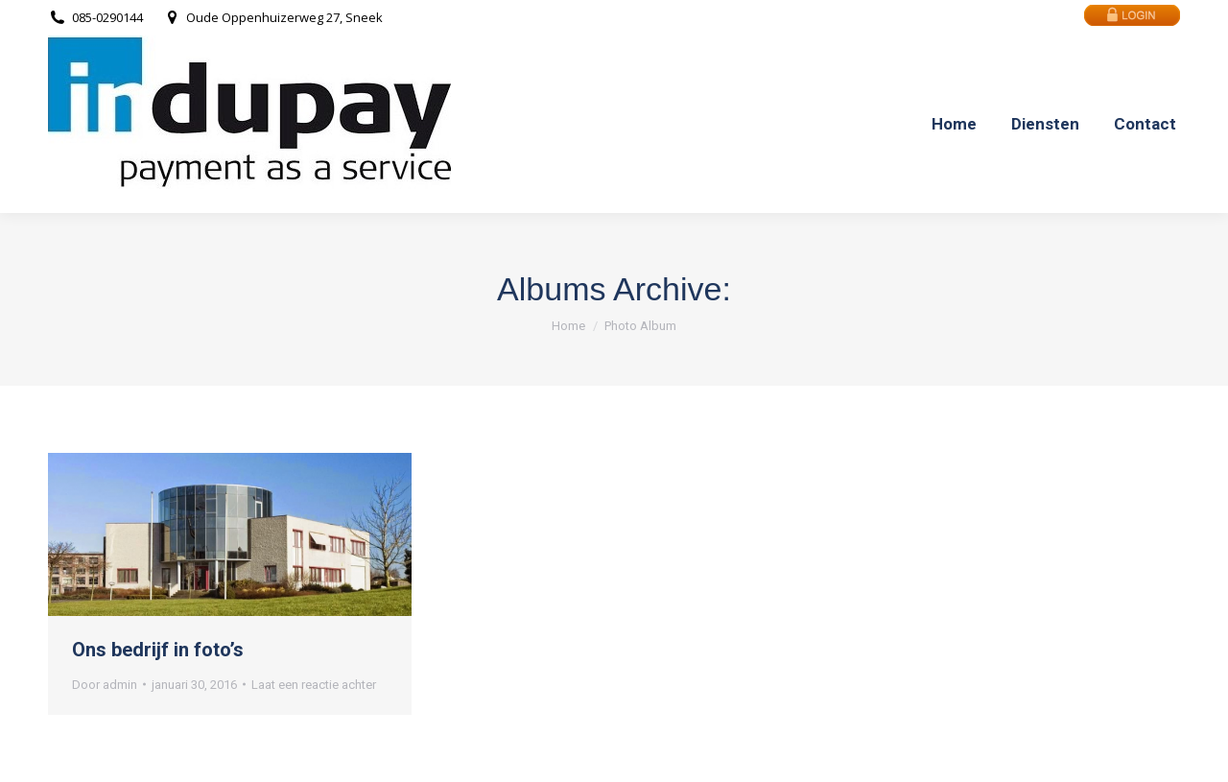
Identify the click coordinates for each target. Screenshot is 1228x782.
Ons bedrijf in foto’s (158, 649)
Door (104, 684)
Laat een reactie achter (313, 684)
